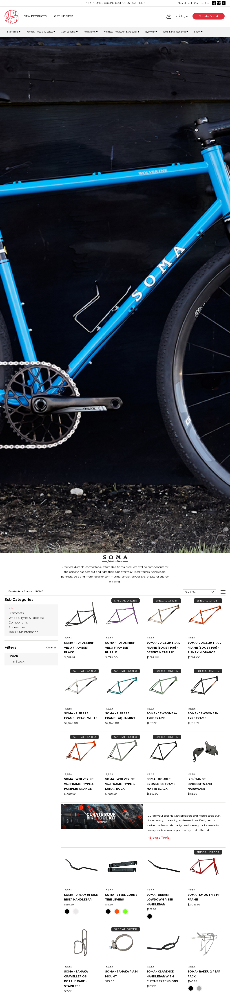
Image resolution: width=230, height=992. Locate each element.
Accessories (89, 31)
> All (11, 608)
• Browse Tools (158, 837)
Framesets (12, 31)
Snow (197, 31)
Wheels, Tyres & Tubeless (40, 31)
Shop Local (185, 3)
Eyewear (150, 31)
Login (184, 16)
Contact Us (201, 3)
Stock (13, 656)
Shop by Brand (208, 16)
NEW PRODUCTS (35, 16)
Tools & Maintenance (174, 31)
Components (68, 31)
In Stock (18, 661)
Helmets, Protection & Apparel (120, 31)
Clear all (51, 647)
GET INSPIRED (63, 16)
